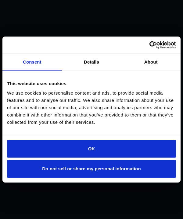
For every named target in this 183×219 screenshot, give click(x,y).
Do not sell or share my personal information (91, 168)
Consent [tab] (32, 61)
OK (91, 148)
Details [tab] (91, 61)
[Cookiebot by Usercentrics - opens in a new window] (149, 45)
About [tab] (151, 61)
